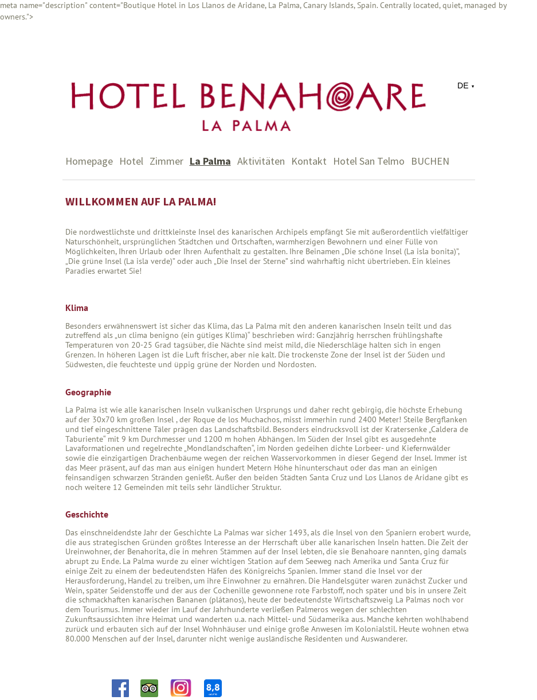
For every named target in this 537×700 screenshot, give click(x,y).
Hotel (131, 161)
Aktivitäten (261, 161)
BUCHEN (430, 161)
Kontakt (309, 161)
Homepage (89, 161)
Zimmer (166, 161)
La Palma (210, 161)
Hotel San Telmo (369, 161)
